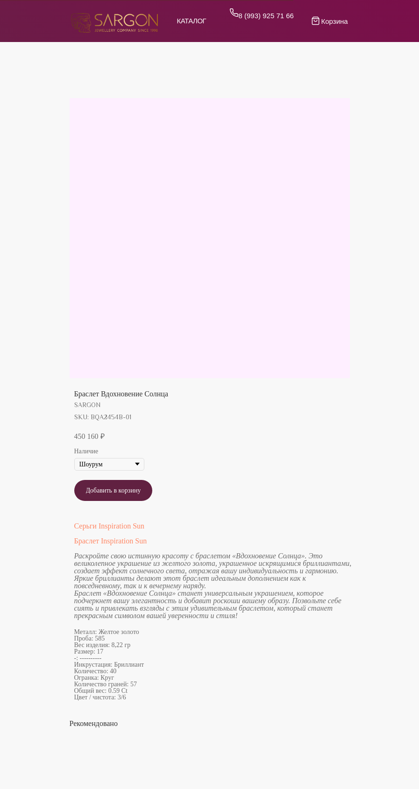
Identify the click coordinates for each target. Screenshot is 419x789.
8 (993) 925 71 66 (266, 16)
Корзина (334, 21)
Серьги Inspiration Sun (109, 526)
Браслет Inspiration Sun (110, 541)
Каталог (191, 21)
